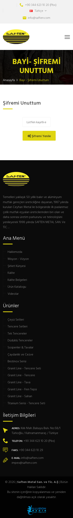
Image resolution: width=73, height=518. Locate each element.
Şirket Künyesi (17, 265)
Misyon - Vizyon (18, 258)
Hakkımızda (15, 251)
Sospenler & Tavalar (20, 347)
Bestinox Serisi (17, 361)
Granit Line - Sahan (20, 396)
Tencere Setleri (17, 326)
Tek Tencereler (17, 333)
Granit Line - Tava (19, 382)
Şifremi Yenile (39, 136)
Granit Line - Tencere (21, 375)
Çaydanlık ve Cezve (20, 354)
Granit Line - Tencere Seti (24, 368)
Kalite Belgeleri (17, 279)
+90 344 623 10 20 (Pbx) (40, 4)
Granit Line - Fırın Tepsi (22, 389)
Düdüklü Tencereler (20, 340)
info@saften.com (39, 17)
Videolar (13, 293)
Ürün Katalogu (17, 286)
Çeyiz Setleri (16, 319)
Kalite (11, 272)
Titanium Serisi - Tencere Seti (26, 403)
